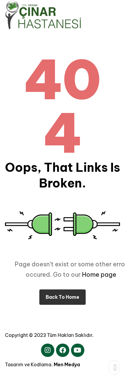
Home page (99, 274)
